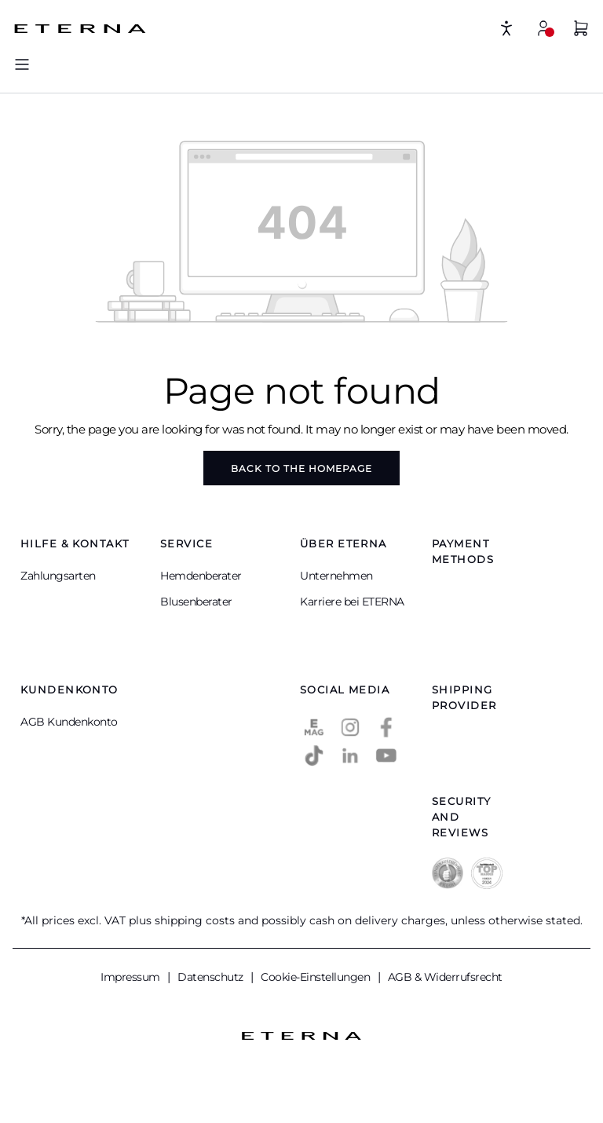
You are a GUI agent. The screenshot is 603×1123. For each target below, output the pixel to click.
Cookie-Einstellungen (317, 977)
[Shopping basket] (581, 30)
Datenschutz (211, 977)
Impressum (131, 977)
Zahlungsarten (58, 576)
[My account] (543, 28)
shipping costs (195, 920)
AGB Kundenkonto (69, 722)
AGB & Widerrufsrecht (445, 977)
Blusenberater (196, 601)
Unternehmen (336, 576)
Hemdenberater (201, 576)
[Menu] (22, 64)
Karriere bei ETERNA (352, 601)
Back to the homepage (301, 468)
